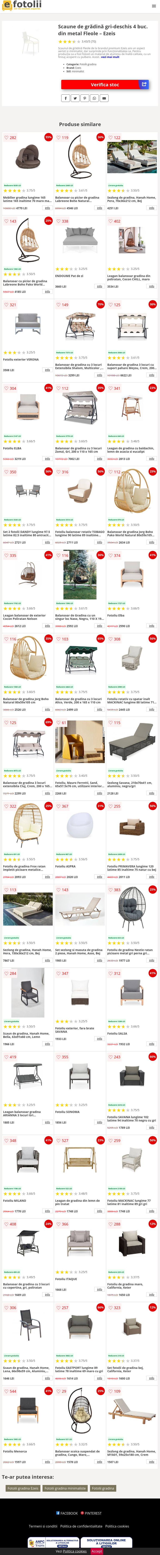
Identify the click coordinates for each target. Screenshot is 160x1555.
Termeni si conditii (43, 1526)
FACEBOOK (67, 1513)
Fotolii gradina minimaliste (65, 1488)
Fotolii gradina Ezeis (23, 1488)
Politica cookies (117, 1526)
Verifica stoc (120, 84)
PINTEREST (91, 1513)
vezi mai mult (110, 57)
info (47, 208)
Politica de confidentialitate (81, 1526)
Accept (97, 1551)
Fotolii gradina (103, 1488)
